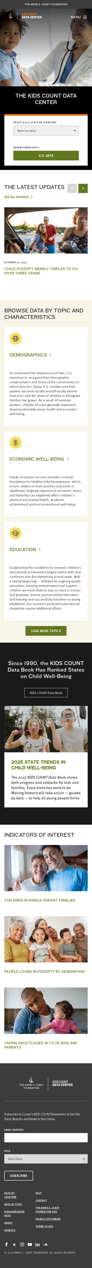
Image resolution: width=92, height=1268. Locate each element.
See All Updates (16, 197)
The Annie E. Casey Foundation (46, 4)
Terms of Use (44, 1226)
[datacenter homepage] (31, 16)
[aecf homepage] (10, 16)
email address (14, 1129)
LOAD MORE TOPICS (46, 630)
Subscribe (18, 1175)
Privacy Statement (48, 1218)
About (8, 1222)
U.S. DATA (46, 155)
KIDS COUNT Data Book (46, 692)
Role (7, 1150)
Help (38, 1193)
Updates (9, 1230)
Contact (41, 1200)
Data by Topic (13, 1204)
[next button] (83, 188)
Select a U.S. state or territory (35, 122)
